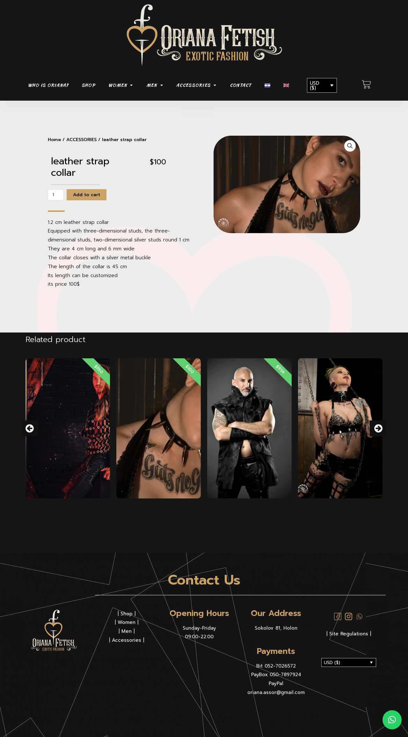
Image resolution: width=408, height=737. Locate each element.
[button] (30, 428)
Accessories (126, 639)
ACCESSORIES (196, 85)
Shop (126, 613)
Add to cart (88, 194)
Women (126, 622)
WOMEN (120, 85)
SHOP (88, 85)
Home (54, 139)
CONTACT (240, 85)
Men (126, 630)
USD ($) (314, 85)
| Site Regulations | (348, 633)
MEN (154, 85)
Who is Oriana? (48, 85)
